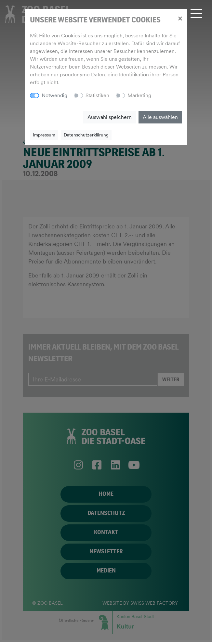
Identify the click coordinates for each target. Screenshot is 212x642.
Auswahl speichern (109, 117)
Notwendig (54, 95)
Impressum (44, 134)
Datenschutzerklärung (86, 134)
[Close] (180, 18)
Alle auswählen (160, 117)
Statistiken (97, 95)
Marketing (139, 95)
